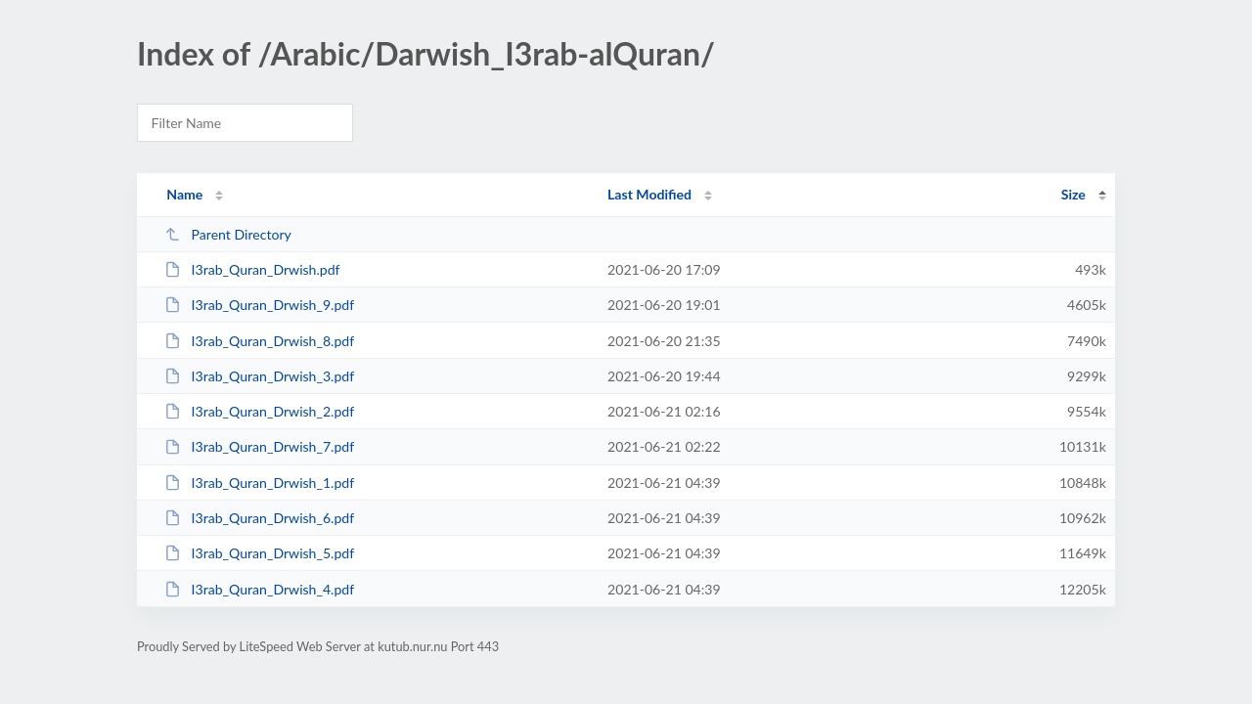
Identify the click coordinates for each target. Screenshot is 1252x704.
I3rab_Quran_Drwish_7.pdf (259, 446)
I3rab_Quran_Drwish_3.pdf (259, 376)
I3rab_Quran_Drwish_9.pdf (259, 304)
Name (184, 194)
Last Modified (649, 194)
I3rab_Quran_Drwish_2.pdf (259, 411)
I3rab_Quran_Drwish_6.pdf (259, 517)
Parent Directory (227, 234)
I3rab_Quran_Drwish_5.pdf (259, 553)
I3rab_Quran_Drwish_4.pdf (259, 589)
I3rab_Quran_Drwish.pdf (251, 269)
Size (1073, 194)
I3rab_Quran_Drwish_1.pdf (259, 482)
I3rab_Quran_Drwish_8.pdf (259, 340)
